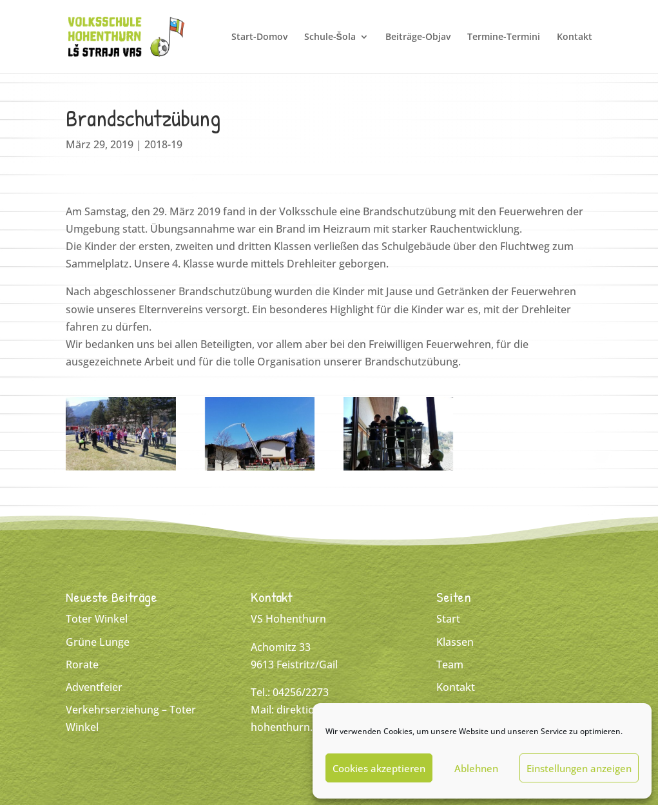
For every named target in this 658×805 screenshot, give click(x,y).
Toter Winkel (97, 619)
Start (448, 619)
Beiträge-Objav (417, 37)
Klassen (455, 642)
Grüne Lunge (98, 642)
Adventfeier (94, 687)
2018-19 (163, 144)
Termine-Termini (503, 37)
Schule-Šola (330, 37)
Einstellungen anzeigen (579, 768)
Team (449, 664)
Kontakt (574, 37)
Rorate (82, 664)
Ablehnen (476, 768)
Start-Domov (259, 37)
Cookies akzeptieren (379, 768)
